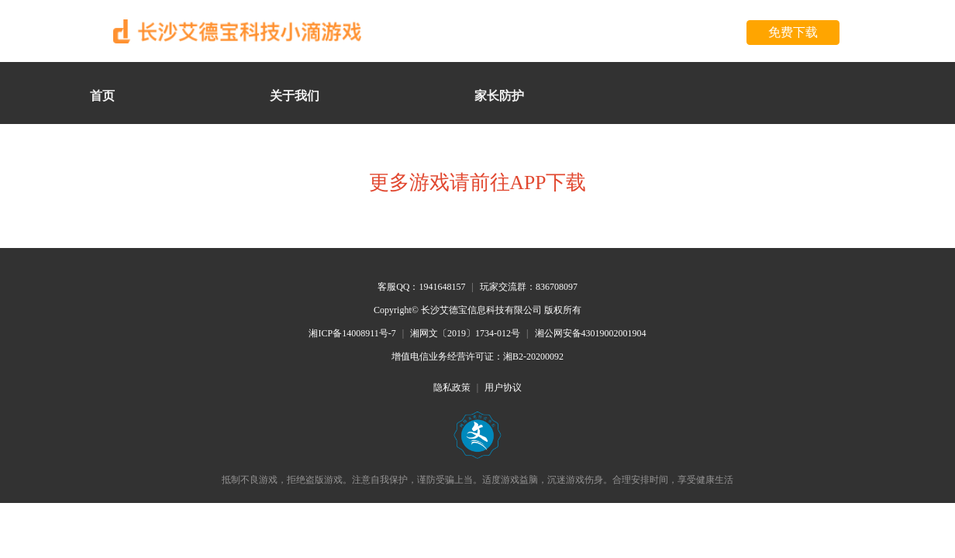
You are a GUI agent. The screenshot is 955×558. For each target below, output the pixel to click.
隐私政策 (452, 387)
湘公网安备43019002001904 (590, 333)
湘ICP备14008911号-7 (352, 333)
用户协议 (503, 387)
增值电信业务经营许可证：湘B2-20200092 (477, 356)
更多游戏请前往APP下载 (478, 182)
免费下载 (793, 32)
